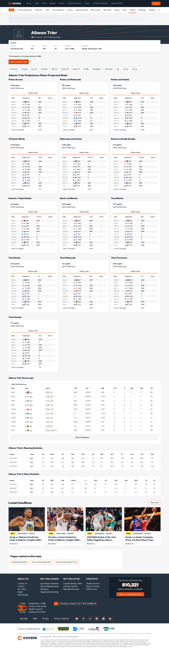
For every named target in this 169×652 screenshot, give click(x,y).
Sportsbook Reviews (49, 583)
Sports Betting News (49, 586)
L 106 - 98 (49, 426)
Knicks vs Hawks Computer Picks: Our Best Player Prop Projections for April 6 (139, 538)
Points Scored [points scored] (16, 79)
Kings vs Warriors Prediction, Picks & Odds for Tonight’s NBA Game (25, 538)
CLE (31, 430)
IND (31, 426)
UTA (31, 401)
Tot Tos (125, 69)
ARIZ (31, 458)
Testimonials (23, 595)
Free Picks (38, 10)
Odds (47, 10)
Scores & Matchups (24, 10)
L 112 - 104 (49, 401)
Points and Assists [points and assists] (120, 79)
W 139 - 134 (50, 430)
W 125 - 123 (49, 405)
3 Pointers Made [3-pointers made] (17, 138)
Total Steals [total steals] (14, 257)
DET (31, 392)
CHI (31, 409)
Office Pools (91, 589)
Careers (21, 586)
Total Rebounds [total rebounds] (68, 257)
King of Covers (92, 586)
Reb (118, 69)
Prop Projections (58, 10)
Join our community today (130, 594)
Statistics (152, 10)
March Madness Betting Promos (66, 562)
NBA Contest (95, 10)
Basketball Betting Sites (19, 562)
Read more (155, 503)
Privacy (45, 618)
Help (35, 618)
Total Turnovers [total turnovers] (119, 257)
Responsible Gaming (49, 592)
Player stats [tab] (33, 93)
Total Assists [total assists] (15, 317)
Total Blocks (97, 69)
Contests (92, 578)
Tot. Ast (134, 69)
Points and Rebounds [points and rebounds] (70, 79)
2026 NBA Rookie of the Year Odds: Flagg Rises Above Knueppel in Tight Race (101, 538)
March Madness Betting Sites (41, 562)
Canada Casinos (70, 586)
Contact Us (23, 583)
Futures (70, 10)
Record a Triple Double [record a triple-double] (20, 198)
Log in (156, 3)
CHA (31, 418)
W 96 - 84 (49, 392)
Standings (142, 10)
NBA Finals (107, 10)
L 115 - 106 (49, 413)
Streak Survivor (93, 583)
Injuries (116, 10)
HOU (31, 405)
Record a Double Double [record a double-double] (123, 138)
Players (132, 10)
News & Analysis (82, 10)
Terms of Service (61, 618)
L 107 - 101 (49, 417)
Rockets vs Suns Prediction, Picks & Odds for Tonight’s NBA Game (63, 538)
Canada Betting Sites (72, 583)
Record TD (76, 69)
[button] (84, 437)
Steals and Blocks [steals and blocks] (69, 198)
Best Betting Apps (71, 589)
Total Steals (109, 69)
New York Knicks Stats (18, 62)
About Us (23, 578)
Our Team (22, 589)
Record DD (65, 69)
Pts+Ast (34, 69)
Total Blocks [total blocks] (117, 198)
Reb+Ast (55, 69)
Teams (124, 10)
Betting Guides (49, 578)
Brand (20, 592)
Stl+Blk (86, 69)
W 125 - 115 (49, 409)
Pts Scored (14, 69)
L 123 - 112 (49, 422)
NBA (11, 10)
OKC (31, 397)
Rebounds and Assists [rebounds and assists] (71, 138)
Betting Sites (71, 578)
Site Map (24, 618)
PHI (31, 413)
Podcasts (44, 589)
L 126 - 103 (49, 396)
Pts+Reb (24, 69)
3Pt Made (44, 69)
